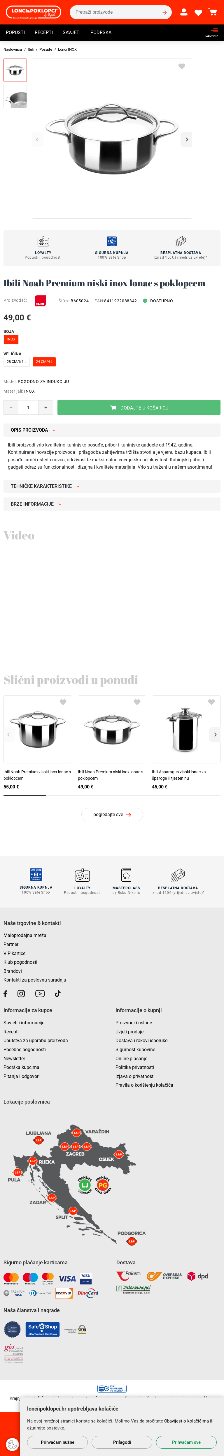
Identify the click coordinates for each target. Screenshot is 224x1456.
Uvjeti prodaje (130, 1031)
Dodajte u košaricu (139, 408)
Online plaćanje (131, 1058)
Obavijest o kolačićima (186, 1421)
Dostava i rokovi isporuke (141, 1040)
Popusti (15, 33)
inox (11, 339)
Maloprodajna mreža (25, 935)
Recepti (44, 33)
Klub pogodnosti (20, 962)
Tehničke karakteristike (45, 486)
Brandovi (13, 970)
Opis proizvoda (33, 430)
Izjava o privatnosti (135, 1076)
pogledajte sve (108, 814)
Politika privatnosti (135, 1067)
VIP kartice (14, 953)
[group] (112, 139)
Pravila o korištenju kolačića (144, 1085)
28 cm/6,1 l (17, 361)
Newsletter (14, 1058)
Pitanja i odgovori (22, 1076)
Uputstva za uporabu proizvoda (36, 1040)
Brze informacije (36, 504)
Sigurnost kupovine (135, 1049)
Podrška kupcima (21, 1067)
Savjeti (71, 33)
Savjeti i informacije (24, 1022)
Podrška (100, 33)
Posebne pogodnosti (25, 1049)
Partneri (12, 944)
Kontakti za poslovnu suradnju (35, 979)
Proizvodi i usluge (134, 1022)
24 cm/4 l (44, 361)
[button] (186, 139)
